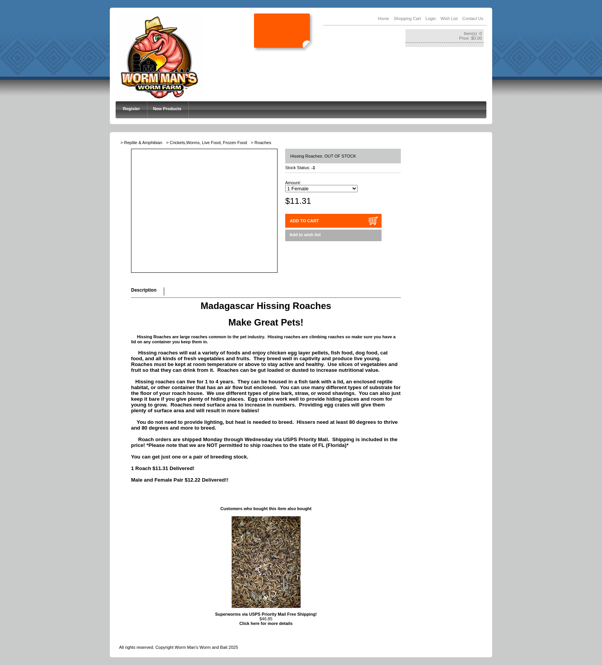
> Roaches (261, 142)
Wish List (449, 18)
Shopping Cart (407, 18)
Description (143, 290)
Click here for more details (266, 623)
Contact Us (472, 18)
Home (383, 18)
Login (430, 18)
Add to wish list (305, 234)
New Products (167, 108)
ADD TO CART (304, 220)
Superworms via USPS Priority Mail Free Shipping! (266, 614)
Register (131, 108)
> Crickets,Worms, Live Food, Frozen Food (206, 142)
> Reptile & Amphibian (142, 142)
